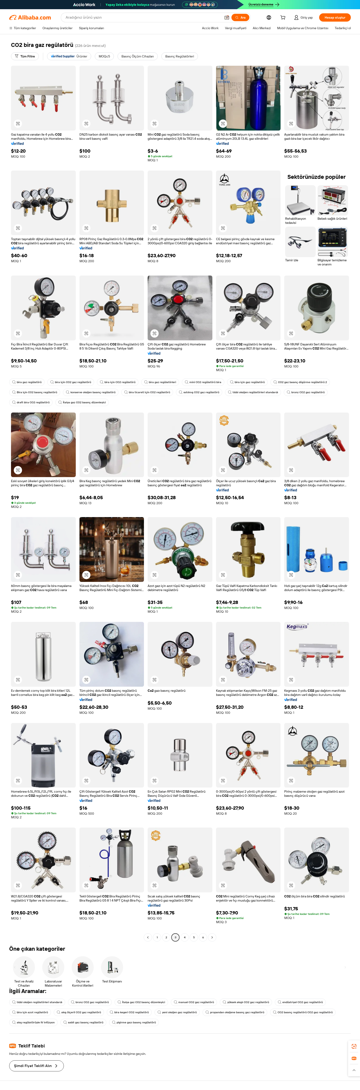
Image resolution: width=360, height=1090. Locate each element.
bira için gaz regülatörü (247, 382)
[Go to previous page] (148, 937)
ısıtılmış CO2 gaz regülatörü (199, 392)
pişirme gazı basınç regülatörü (134, 1022)
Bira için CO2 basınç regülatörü (34, 392)
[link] (354, 1046)
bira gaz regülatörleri (160, 382)
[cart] (283, 18)
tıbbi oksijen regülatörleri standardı (253, 392)
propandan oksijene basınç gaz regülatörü (234, 1012)
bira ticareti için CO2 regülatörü (147, 392)
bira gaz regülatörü (27, 382)
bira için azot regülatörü (30, 1012)
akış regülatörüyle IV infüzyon (33, 1022)
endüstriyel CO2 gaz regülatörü (300, 1002)
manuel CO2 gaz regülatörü (194, 1002)
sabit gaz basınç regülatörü (83, 1022)
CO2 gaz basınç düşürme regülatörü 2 (300, 382)
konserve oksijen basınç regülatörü (90, 392)
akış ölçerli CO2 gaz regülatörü (79, 1012)
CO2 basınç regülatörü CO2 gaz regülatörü (303, 1012)
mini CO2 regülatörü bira (203, 382)
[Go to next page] (212, 937)
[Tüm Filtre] (25, 56)
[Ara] (240, 17)
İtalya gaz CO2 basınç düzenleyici (82, 402)
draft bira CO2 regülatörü (31, 402)
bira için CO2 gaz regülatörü (70, 382)
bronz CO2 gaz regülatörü (306, 392)
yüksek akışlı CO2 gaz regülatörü (246, 1002)
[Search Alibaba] (143, 17)
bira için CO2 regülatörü (117, 382)
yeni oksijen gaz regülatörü (177, 1012)
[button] (227, 17)
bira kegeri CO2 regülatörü (129, 1012)
